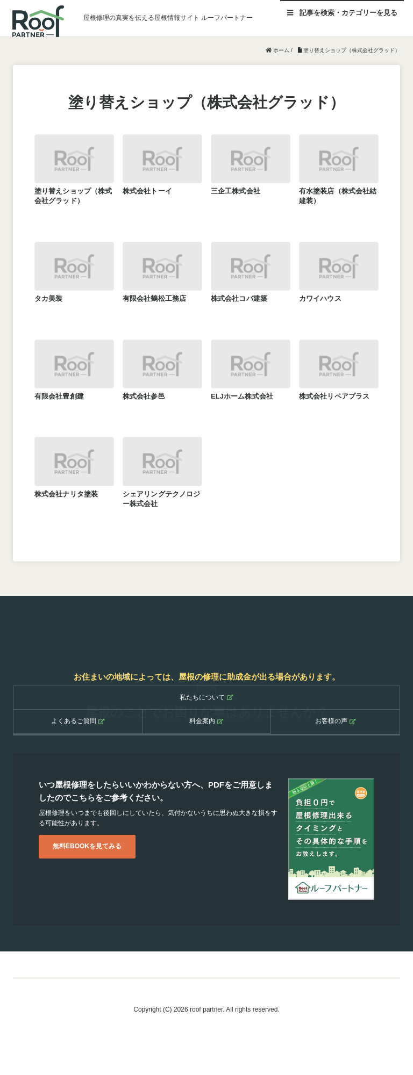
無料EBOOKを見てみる (87, 846)
